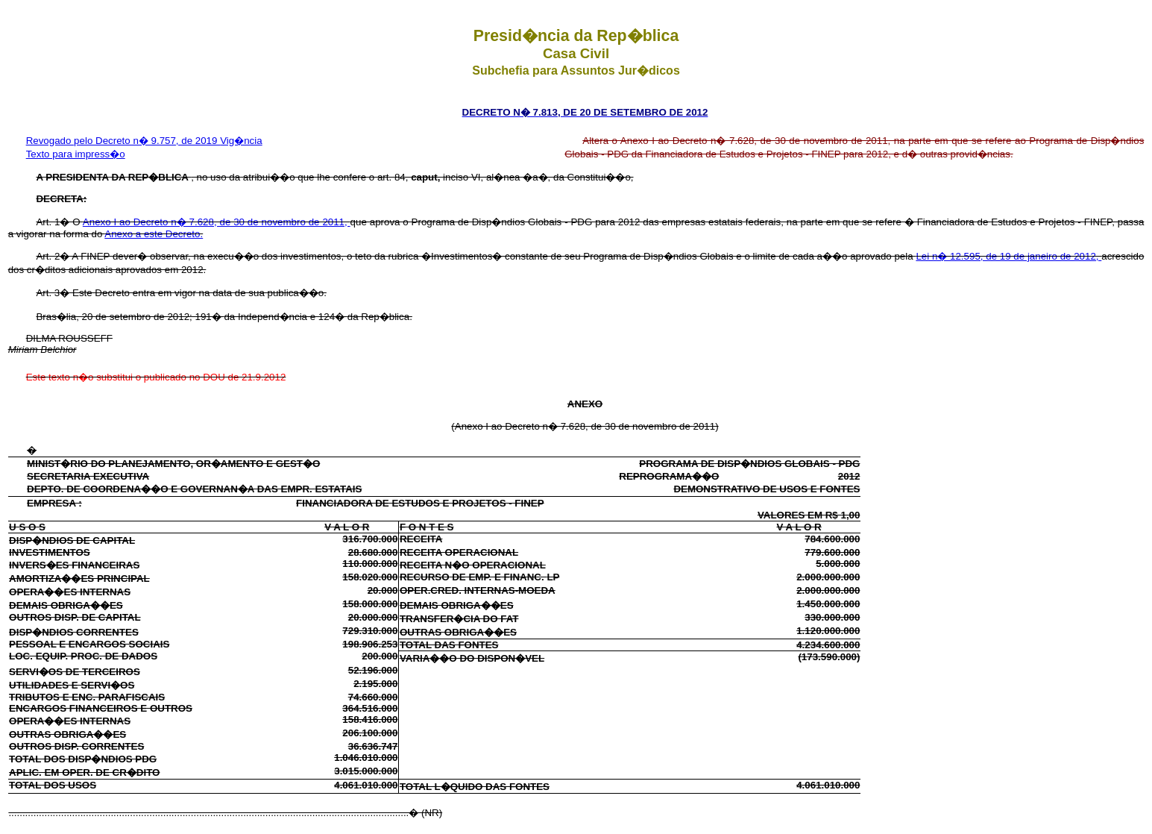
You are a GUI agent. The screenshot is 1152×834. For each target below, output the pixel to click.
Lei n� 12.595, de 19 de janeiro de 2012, (1008, 256)
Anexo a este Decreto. (153, 233)
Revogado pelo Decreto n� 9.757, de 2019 (123, 140)
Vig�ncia (241, 140)
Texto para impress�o (75, 154)
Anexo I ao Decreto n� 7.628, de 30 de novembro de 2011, (216, 222)
